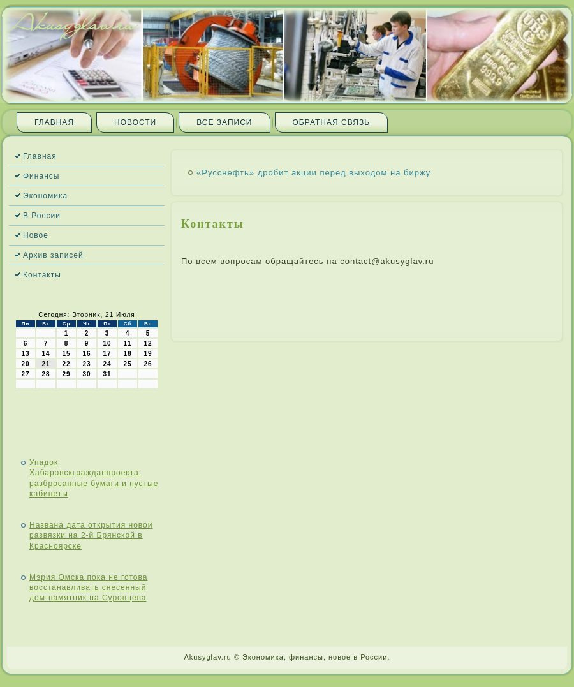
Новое (35, 235)
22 (66, 363)
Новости (135, 122)
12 (148, 343)
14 (45, 353)
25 (127, 363)
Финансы (41, 176)
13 (25, 353)
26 (148, 363)
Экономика (45, 195)
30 (86, 374)
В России (42, 215)
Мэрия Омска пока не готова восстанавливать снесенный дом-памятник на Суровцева (88, 588)
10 (107, 343)
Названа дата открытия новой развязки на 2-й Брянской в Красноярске (90, 535)
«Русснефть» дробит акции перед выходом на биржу (313, 172)
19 (148, 353)
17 (107, 353)
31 (107, 374)
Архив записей (53, 255)
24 (107, 363)
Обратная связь (332, 122)
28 (45, 374)
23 (86, 363)
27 (25, 374)
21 (45, 363)
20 (25, 363)
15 (66, 353)
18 (127, 353)
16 (86, 353)
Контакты (42, 274)
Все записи (224, 122)
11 (127, 343)
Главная (54, 122)
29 (66, 374)
